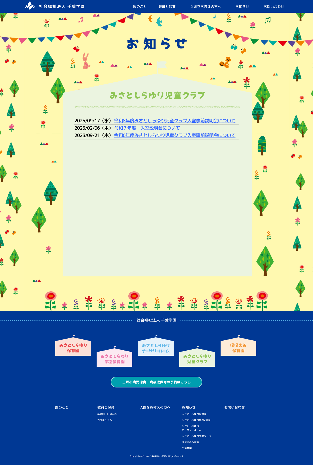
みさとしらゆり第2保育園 (196, 420)
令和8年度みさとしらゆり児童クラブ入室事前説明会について (174, 120)
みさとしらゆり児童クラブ (196, 436)
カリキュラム (104, 420)
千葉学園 (187, 448)
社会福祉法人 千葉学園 (156, 320)
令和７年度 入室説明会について (147, 128)
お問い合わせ (274, 6)
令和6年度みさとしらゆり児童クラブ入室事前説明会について (174, 135)
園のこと (140, 6)
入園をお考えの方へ (205, 6)
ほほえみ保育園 (190, 442)
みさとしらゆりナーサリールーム (191, 427)
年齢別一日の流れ (107, 414)
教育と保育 (167, 6)
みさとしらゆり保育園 (194, 414)
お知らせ (242, 6)
